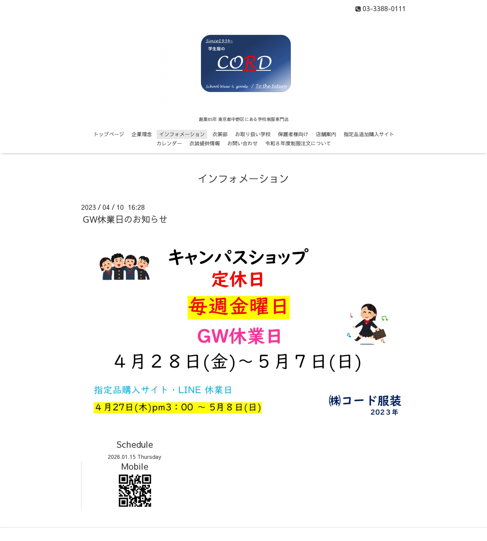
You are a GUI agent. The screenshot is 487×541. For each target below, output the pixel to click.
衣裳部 (220, 134)
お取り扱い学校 (253, 134)
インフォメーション (182, 134)
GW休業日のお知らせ (125, 219)
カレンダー (169, 143)
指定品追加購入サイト (369, 134)
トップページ (109, 134)
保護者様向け (293, 134)
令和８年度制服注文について (298, 143)
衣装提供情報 (204, 143)
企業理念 (142, 134)
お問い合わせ (242, 143)
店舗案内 (326, 134)
